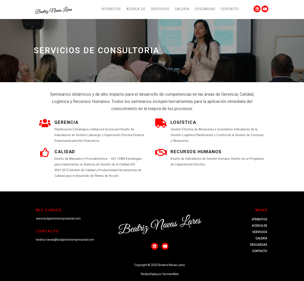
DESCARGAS (205, 9)
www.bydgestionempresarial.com (58, 218)
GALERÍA (182, 9)
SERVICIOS (160, 9)
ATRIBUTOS (111, 9)
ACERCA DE (135, 9)
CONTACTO (230, 9)
